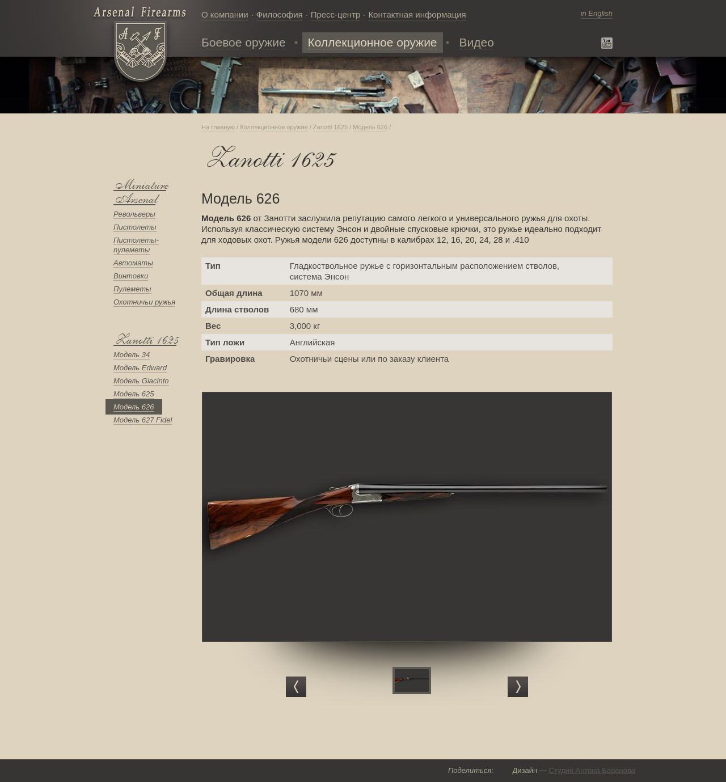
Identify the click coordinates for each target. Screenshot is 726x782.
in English (597, 13)
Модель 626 (370, 127)
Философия (279, 14)
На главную (218, 127)
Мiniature (139, 185)
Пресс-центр (336, 14)
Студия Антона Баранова (591, 770)
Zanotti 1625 (144, 340)
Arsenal (134, 199)
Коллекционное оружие (273, 127)
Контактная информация (417, 14)
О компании (224, 14)
